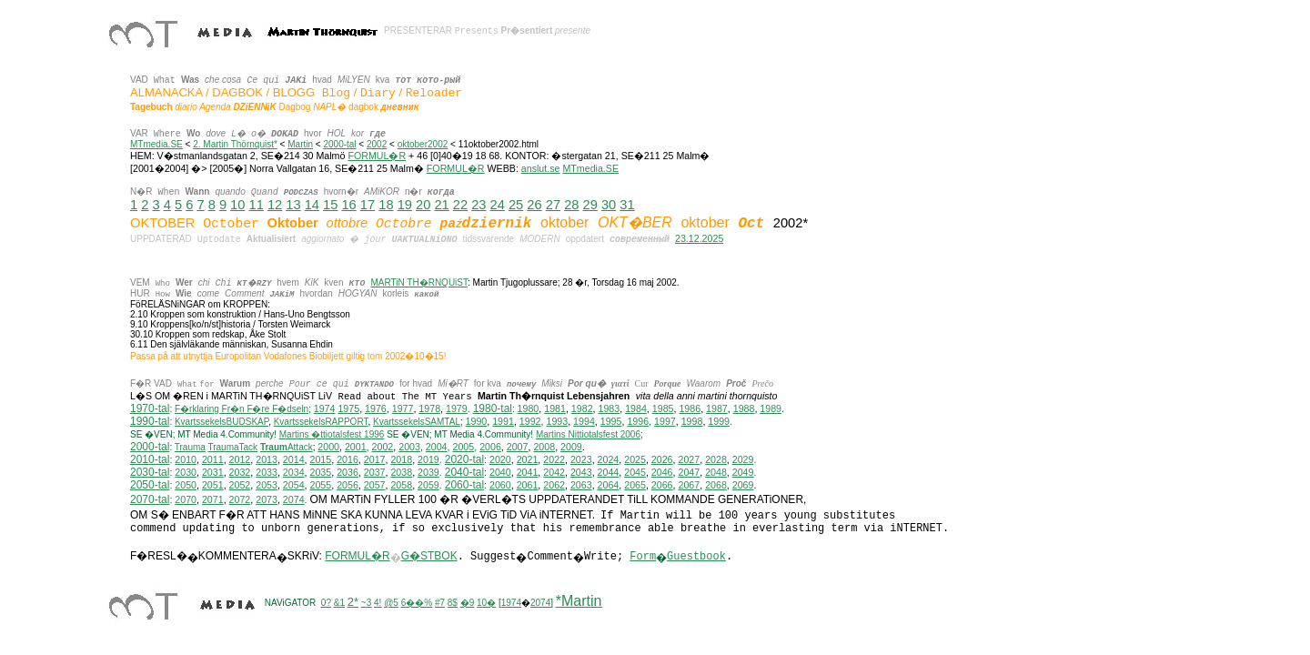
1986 (689, 409)
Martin (300, 144)
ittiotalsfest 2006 (588, 435)
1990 (477, 422)
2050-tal (149, 485)
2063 (581, 485)
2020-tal (464, 460)
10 (237, 204)
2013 (266, 460)
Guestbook (696, 557)
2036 (347, 473)
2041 (528, 473)
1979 (457, 409)
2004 (437, 447)
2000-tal (339, 144)
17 (367, 204)
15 (330, 204)
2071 (213, 500)
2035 (321, 473)
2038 (401, 473)
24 (497, 204)
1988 (744, 409)
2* (353, 603)
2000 (328, 447)
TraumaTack (232, 448)
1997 (665, 422)
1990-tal (149, 422)
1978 (429, 409)
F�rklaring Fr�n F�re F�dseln (241, 410)
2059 (428, 485)
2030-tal (149, 473)
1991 (503, 422)
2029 (743, 460)
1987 (717, 409)
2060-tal (464, 485)
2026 (662, 460)
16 (348, 204)
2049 (743, 473)
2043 (581, 473)
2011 (213, 460)
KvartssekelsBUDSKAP (221, 423)
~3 (366, 604)
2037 (375, 473)
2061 (528, 485)
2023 (581, 460)
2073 (266, 500)
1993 (557, 422)
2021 (528, 460)
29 (590, 204)
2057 (375, 485)
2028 (716, 460)
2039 (428, 473)
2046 (662, 473)
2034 (294, 473)
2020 (500, 460)
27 (553, 204)
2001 (356, 447)
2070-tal (149, 500)
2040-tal (464, 473)
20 (423, 204)
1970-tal (149, 409)
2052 (240, 485)
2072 (240, 500)
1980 (528, 409)
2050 (185, 485)
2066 (662, 485)
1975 (348, 409)
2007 (518, 447)
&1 (339, 604)
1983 (609, 409)
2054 (294, 485)
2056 (347, 485)
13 (293, 204)
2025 (635, 460)
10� (486, 604)
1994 (584, 422)
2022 (554, 460)
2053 (266, 485)
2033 (266, 473)
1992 (530, 422)
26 (534, 204)
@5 (391, 604)
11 (256, 204)
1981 (555, 409)
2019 (428, 460)
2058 (401, 485)
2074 (294, 500)
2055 (321, 485)
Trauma (190, 448)
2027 (689, 460)
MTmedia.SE (156, 144)
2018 (401, 460)
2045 (635, 473)
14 (312, 204)
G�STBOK (429, 556)
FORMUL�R (377, 155)
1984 (636, 409)
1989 (770, 409)
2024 (609, 460)
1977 (403, 409)
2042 (554, 473)
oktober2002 (423, 144)
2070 (185, 500)
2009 (571, 447)
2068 (716, 485)
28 (571, 204)
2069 (743, 485)
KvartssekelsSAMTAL (416, 423)
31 (627, 204)
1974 (325, 409)
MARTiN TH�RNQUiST (419, 282)
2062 (554, 485)
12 (274, 204)
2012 (240, 460)
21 (441, 204)
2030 (185, 473)
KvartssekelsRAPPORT (321, 423)
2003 (409, 447)
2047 (689, 473)
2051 (213, 485)
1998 (692, 422)
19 (405, 204)
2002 (377, 144)
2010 (185, 460)
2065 (635, 485)
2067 (689, 485)
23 (478, 204)
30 (608, 204)
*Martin (579, 602)
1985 (663, 409)
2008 (544, 447)
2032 (240, 473)
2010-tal (149, 460)
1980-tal (492, 409)
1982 (582, 409)
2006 (490, 447)
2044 (609, 473)
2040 (500, 473)
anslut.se (540, 168)
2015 (321, 460)
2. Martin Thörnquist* (235, 144)
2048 (716, 473)
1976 (376, 409)
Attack (286, 448)
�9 (467, 604)
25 (516, 204)
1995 (611, 422)
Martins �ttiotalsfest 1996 (332, 435)
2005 (463, 447)
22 (460, 204)
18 (385, 204)
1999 (719, 422)
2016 (347, 460)
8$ (453, 604)
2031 (213, 473)
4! (377, 604)
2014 (294, 460)
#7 (440, 604)
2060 (500, 485)
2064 (609, 485)
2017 (375, 460)
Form (643, 557)
